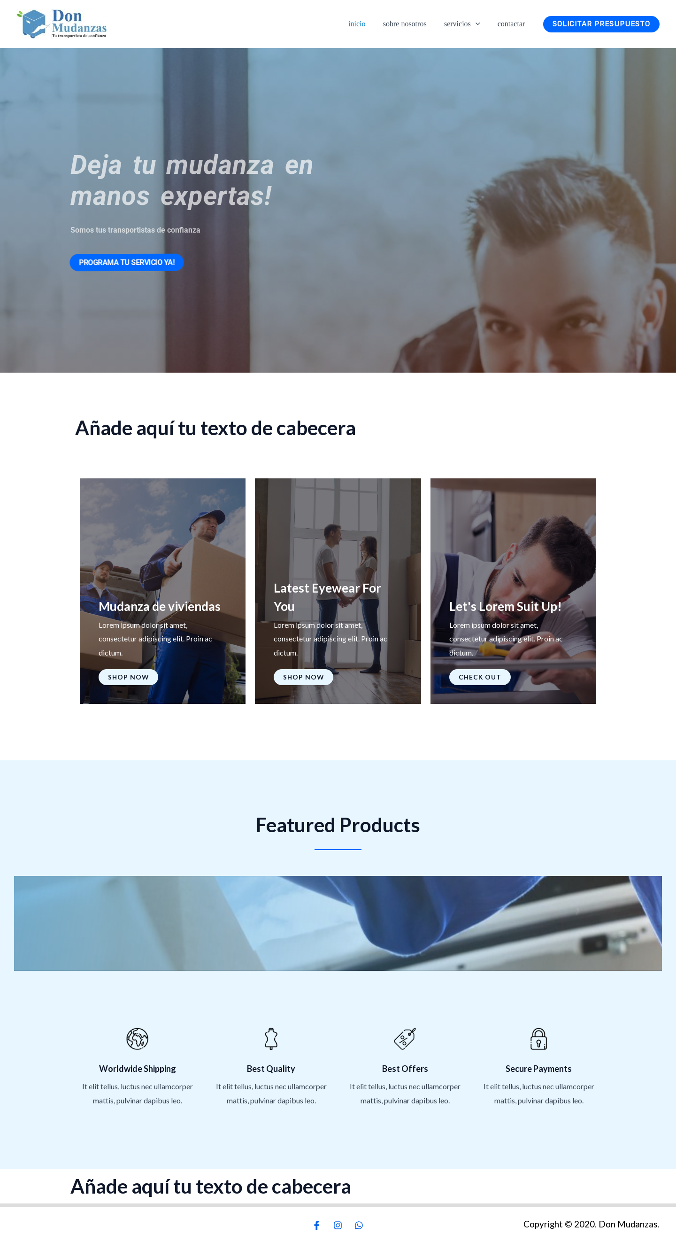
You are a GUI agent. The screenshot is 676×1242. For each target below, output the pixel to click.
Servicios (466, 24)
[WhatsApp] (358, 1225)
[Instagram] (337, 1225)
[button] (479, 24)
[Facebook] (316, 1225)
